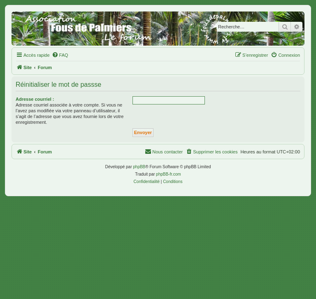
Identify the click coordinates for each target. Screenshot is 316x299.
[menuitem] (60, 55)
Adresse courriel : (35, 99)
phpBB (139, 167)
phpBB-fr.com (168, 174)
